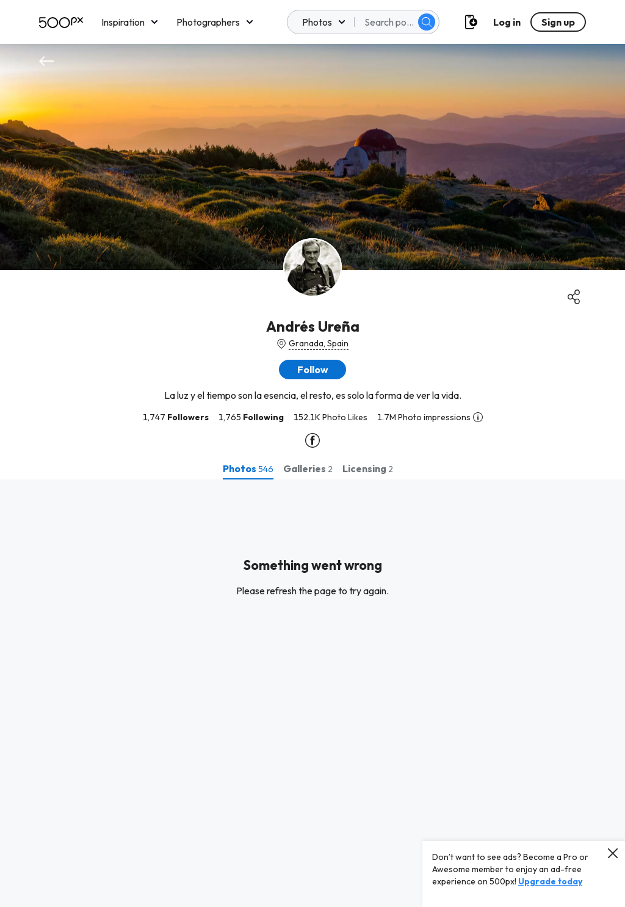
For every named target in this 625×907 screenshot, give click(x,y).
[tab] (248, 468)
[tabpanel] (312, 693)
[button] (312, 369)
